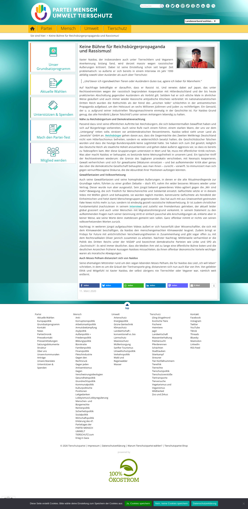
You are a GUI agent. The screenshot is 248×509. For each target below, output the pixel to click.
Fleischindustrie (84, 354)
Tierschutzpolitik (160, 371)
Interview (135, 206)
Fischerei (156, 324)
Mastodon (195, 341)
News (40, 330)
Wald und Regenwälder (120, 359)
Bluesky (194, 337)
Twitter (194, 324)
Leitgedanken (83, 394)
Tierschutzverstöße (162, 374)
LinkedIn (195, 344)
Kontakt (41, 327)
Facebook (195, 317)
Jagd (154, 330)
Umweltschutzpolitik (124, 351)
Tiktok (193, 330)
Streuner (156, 357)
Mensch (68, 28)
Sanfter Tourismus (123, 347)
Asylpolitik (81, 330)
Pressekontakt (44, 337)
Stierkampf (158, 354)
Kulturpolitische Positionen (84, 389)
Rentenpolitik (83, 407)
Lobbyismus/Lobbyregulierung (92, 397)
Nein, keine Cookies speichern (171, 503)
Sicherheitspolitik (85, 411)
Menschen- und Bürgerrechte (84, 403)
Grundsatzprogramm (48, 324)
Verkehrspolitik (122, 354)
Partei (46, 28)
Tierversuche (159, 381)
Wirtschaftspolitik (85, 417)
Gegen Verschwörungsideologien (89, 373)
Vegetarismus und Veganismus (161, 386)
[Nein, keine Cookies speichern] (243, 503)
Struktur (41, 347)
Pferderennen (159, 344)
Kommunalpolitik (85, 384)
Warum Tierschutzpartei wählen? (145, 445)
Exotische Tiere (160, 321)
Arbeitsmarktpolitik (86, 324)
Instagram (195, 321)
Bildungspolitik (83, 341)
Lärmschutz (120, 337)
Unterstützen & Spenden (45, 366)
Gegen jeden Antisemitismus (84, 366)
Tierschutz (117, 28)
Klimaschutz (120, 327)
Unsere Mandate (46, 361)
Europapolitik (44, 321)
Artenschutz (120, 317)
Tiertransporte (159, 377)
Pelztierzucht (159, 341)
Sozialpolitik (82, 414)
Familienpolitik (83, 347)
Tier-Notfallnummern (163, 361)
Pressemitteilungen (47, 341)
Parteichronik (44, 334)
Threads (194, 334)
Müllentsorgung (122, 344)
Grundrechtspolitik (85, 381)
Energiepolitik (121, 321)
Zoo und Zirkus (160, 394)
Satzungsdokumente (48, 344)
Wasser (117, 364)
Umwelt (91, 28)
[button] (89, 285)
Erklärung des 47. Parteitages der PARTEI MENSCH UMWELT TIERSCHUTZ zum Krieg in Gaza (85, 429)
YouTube (195, 327)
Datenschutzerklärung (113, 445)
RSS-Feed (195, 347)
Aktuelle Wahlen (45, 317)
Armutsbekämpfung (86, 327)
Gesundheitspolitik (85, 377)
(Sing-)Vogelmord (161, 317)
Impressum (94, 445)
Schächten (157, 347)
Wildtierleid (158, 391)
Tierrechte (157, 367)
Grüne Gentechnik (123, 324)
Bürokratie (81, 344)
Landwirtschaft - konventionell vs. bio (125, 332)
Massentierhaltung (162, 337)
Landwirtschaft (160, 334)
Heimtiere (157, 327)
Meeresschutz (121, 341)
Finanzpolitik (82, 351)
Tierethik (156, 364)
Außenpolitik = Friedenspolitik (83, 336)
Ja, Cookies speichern (138, 503)
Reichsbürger (113, 135)
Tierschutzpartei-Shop (176, 445)
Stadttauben (158, 351)
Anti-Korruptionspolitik (85, 319)
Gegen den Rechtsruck (81, 359)
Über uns (42, 351)
